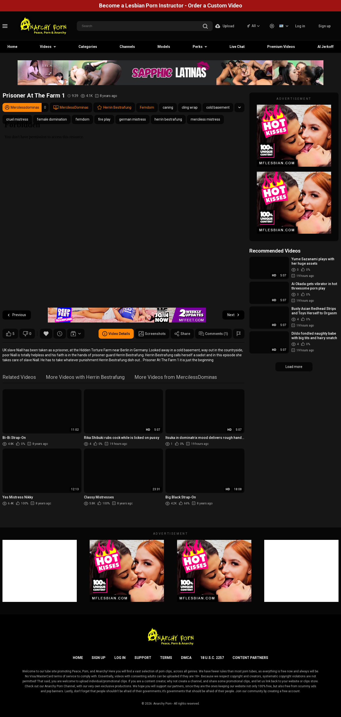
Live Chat (237, 47)
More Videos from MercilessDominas (175, 377)
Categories (88, 47)
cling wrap (190, 107)
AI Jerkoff (325, 47)
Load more (294, 367)
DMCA (186, 658)
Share (182, 333)
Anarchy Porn (162, 703)
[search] (205, 27)
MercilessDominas (70, 107)
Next (233, 315)
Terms (166, 658)
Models (163, 47)
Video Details (116, 333)
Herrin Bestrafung (114, 107)
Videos (46, 47)
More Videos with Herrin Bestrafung (85, 377)
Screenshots (152, 333)
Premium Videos (281, 47)
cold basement (218, 107)
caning (168, 107)
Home (12, 47)
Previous (16, 315)
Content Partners (250, 658)
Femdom (147, 107)
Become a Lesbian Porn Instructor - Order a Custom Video (170, 5)
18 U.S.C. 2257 (212, 658)
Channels (127, 47)
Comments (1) (213, 333)
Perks (198, 47)
